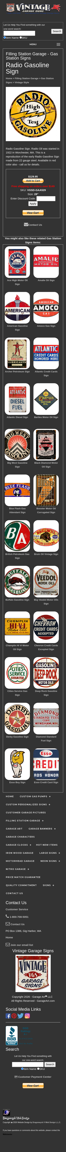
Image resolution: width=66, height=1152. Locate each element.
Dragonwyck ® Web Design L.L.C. (47, 1122)
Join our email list (19, 944)
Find (23, 25)
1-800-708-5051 (17, 916)
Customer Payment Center (33, 1076)
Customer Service (17, 909)
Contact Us (33, 224)
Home (9, 937)
